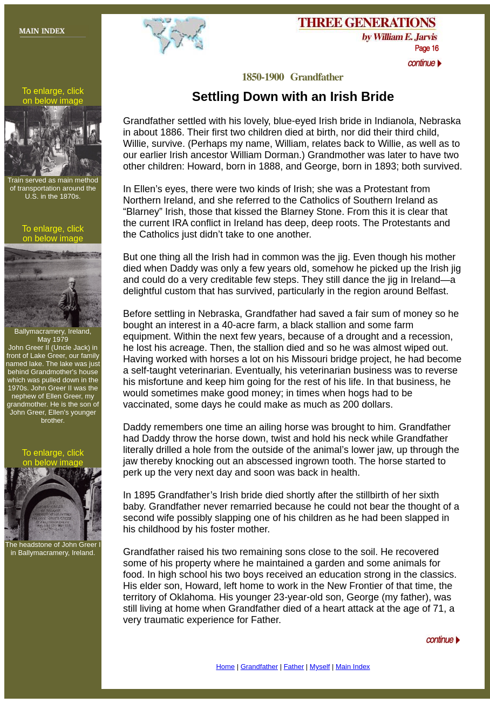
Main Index (353, 667)
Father (294, 667)
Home (225, 667)
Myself (320, 667)
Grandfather (259, 667)
